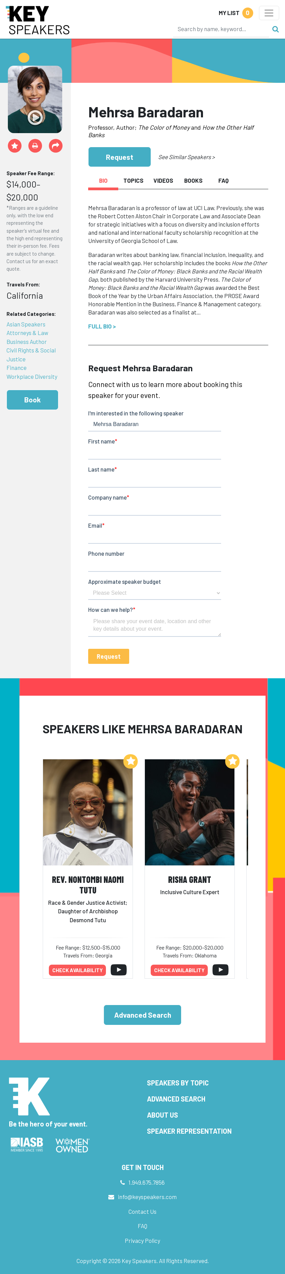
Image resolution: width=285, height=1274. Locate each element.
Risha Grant (189, 879)
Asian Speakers (25, 324)
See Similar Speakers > (186, 156)
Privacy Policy (142, 1240)
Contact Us (142, 1211)
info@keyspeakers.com (147, 1196)
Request (119, 157)
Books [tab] (193, 180)
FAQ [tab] (223, 180)
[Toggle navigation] (269, 13)
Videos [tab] (163, 180)
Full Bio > (102, 326)
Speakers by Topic (178, 1083)
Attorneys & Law (27, 332)
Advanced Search (142, 1015)
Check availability (77, 970)
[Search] (221, 28)
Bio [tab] (103, 180)
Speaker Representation (189, 1131)
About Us (162, 1115)
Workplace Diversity (31, 376)
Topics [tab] (133, 180)
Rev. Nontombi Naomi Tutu (88, 884)
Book (32, 399)
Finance (16, 367)
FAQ (142, 1225)
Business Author (26, 341)
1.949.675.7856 (146, 1182)
